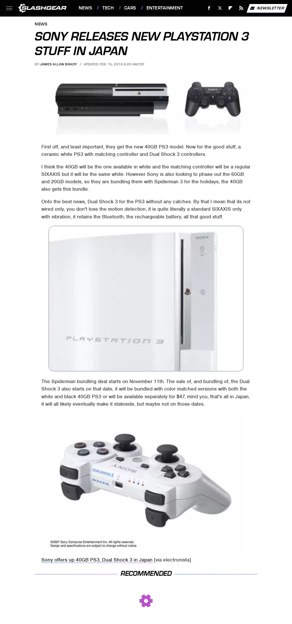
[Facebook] (209, 8)
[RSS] (241, 8)
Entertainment (165, 8)
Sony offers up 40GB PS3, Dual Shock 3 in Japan (97, 560)
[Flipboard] (230, 8)
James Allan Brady (58, 64)
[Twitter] (220, 8)
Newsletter (267, 8)
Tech (108, 8)
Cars (130, 8)
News (85, 8)
